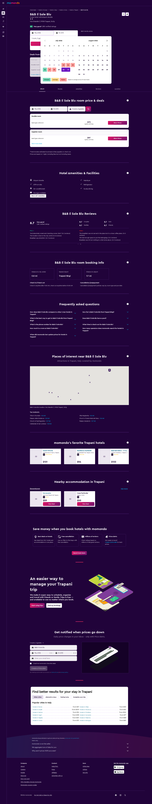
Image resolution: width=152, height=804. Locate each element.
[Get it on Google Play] (119, 767)
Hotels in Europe (42, 10)
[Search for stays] (3, 13)
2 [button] (63, 51)
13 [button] (49, 60)
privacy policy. (64, 672)
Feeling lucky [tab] (64, 697)
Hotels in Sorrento (85, 715)
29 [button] (59, 69)
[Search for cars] (3, 17)
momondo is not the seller (80, 744)
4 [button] (72, 51)
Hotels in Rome (37, 707)
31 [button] (68, 69)
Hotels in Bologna (85, 720)
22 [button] (59, 65)
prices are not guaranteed (72, 738)
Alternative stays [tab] (51, 697)
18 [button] (73, 60)
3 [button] (68, 51)
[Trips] (3, 27)
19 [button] (45, 65)
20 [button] (50, 65)
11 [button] (72, 55)
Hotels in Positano (85, 712)
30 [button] (63, 69)
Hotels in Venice (38, 712)
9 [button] (63, 55)
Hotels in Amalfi (37, 709)
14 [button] (54, 60)
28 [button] (54, 69)
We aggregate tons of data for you (80, 747)
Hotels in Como (37, 720)
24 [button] (68, 65)
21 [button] (54, 65)
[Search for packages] (3, 21)
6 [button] (49, 55)
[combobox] (55, 647)
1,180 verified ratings (49, 26)
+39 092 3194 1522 (36, 24)
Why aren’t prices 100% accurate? (80, 751)
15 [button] (59, 60)
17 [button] (68, 60)
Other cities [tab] (37, 697)
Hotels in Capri (37, 715)
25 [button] (73, 65)
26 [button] (45, 69)
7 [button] (54, 55)
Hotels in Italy (53, 10)
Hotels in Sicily (63, 10)
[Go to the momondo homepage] (13, 3)
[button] (3, 3)
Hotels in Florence (85, 709)
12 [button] (45, 60)
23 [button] (63, 65)
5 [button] (44, 55)
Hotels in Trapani (73, 10)
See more (124, 489)
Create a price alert (111, 542)
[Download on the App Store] (119, 772)
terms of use (54, 672)
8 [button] (58, 55)
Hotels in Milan (84, 707)
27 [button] (49, 69)
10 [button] (68, 55)
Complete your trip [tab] (79, 697)
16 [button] (63, 60)
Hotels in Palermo (85, 718)
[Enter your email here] (55, 658)
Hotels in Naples (38, 718)
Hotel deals (33, 10)
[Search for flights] (3, 9)
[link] (51, 504)
